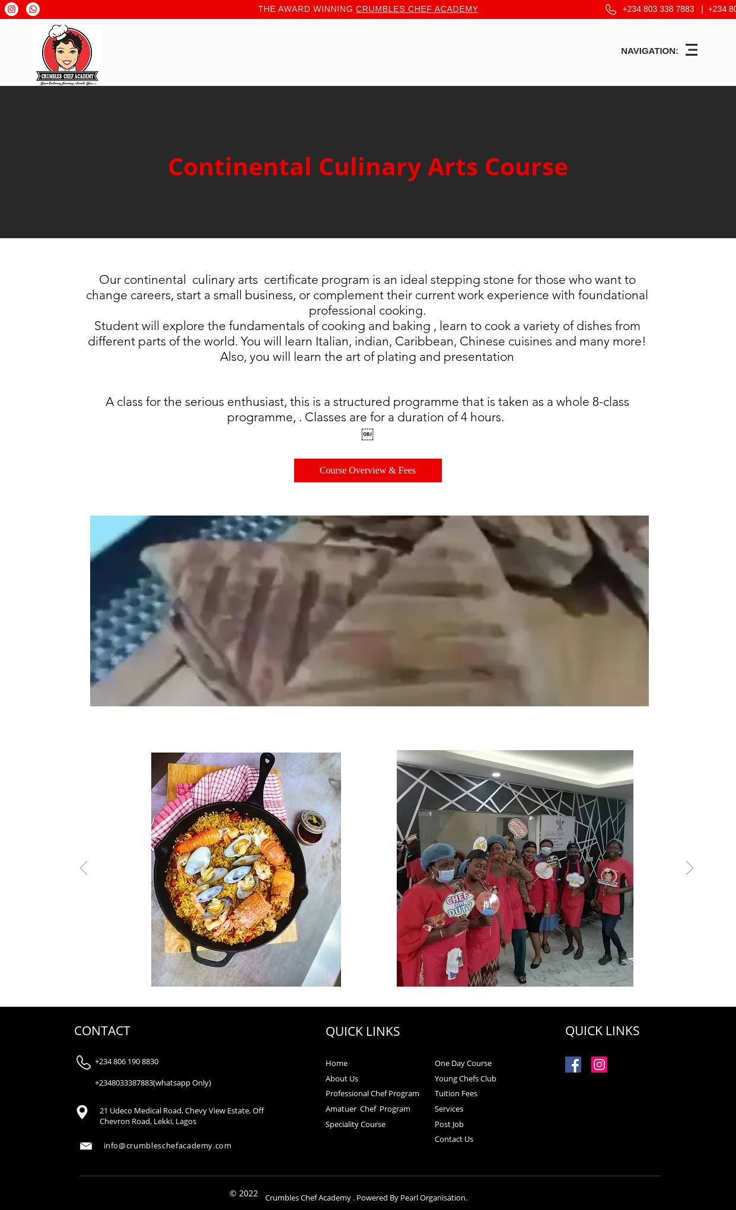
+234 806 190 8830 (126, 1061)
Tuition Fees (456, 1093)
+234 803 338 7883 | (665, 9)
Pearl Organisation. (433, 1197)
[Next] (689, 868)
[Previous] (83, 868)
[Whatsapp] (33, 9)
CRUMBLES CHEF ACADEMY (417, 9)
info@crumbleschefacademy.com (168, 1145)
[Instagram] (11, 9)
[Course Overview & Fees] (368, 470)
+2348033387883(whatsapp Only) (153, 1082)
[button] (691, 50)
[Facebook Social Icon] (573, 1065)
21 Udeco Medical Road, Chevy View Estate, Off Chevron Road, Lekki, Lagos (182, 1115)
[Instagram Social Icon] (599, 1065)
